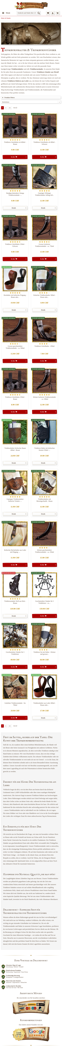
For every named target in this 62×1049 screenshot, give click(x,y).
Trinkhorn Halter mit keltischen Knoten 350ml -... (44, 449)
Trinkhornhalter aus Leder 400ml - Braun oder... (44, 704)
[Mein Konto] (53, 13)
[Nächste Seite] (5, 107)
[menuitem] (6, 13)
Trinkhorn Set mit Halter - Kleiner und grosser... (44, 653)
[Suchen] (39, 13)
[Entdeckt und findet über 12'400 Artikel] (29, 13)
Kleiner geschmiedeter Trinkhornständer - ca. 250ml (44, 551)
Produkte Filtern (8, 97)
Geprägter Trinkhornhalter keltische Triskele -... (15, 500)
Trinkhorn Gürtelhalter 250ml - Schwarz (15, 245)
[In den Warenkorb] (15, 157)
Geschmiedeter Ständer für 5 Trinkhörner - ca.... (44, 602)
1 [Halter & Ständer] (2, 108)
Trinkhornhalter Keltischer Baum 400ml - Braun (15, 449)
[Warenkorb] (58, 13)
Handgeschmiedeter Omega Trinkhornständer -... (15, 194)
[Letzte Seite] (10, 107)
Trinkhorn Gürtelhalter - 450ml (44, 346)
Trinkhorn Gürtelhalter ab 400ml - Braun (15, 143)
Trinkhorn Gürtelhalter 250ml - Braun (15, 398)
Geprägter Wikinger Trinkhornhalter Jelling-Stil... (44, 194)
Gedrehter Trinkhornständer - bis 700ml (15, 704)
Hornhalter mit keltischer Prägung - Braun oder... (15, 296)
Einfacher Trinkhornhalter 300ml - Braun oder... (44, 296)
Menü (6, 12)
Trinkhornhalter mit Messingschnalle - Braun (44, 500)
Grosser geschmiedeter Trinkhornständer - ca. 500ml (15, 347)
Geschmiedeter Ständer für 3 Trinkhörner (15, 653)
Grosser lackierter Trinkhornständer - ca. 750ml (44, 245)
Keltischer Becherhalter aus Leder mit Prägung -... (15, 551)
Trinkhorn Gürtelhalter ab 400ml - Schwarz (44, 143)
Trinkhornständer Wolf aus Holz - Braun (15, 602)
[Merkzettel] (48, 13)
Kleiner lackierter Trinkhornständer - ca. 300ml (44, 398)
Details (19, 207)
